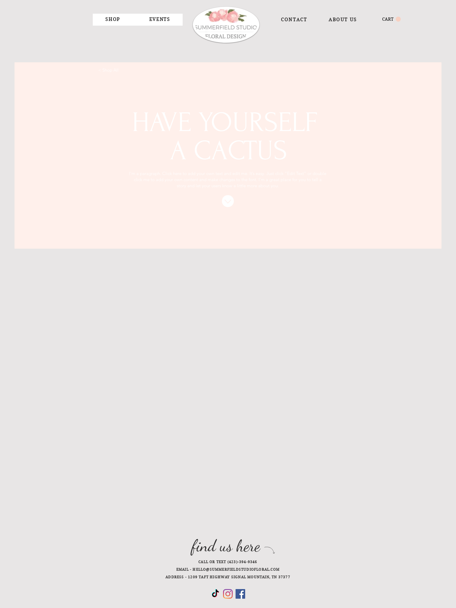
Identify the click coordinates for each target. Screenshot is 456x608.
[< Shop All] (108, 70)
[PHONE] (244, 561)
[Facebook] (240, 594)
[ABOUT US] (343, 19)
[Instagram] (228, 594)
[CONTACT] (294, 19)
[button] (112, 20)
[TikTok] (215, 594)
